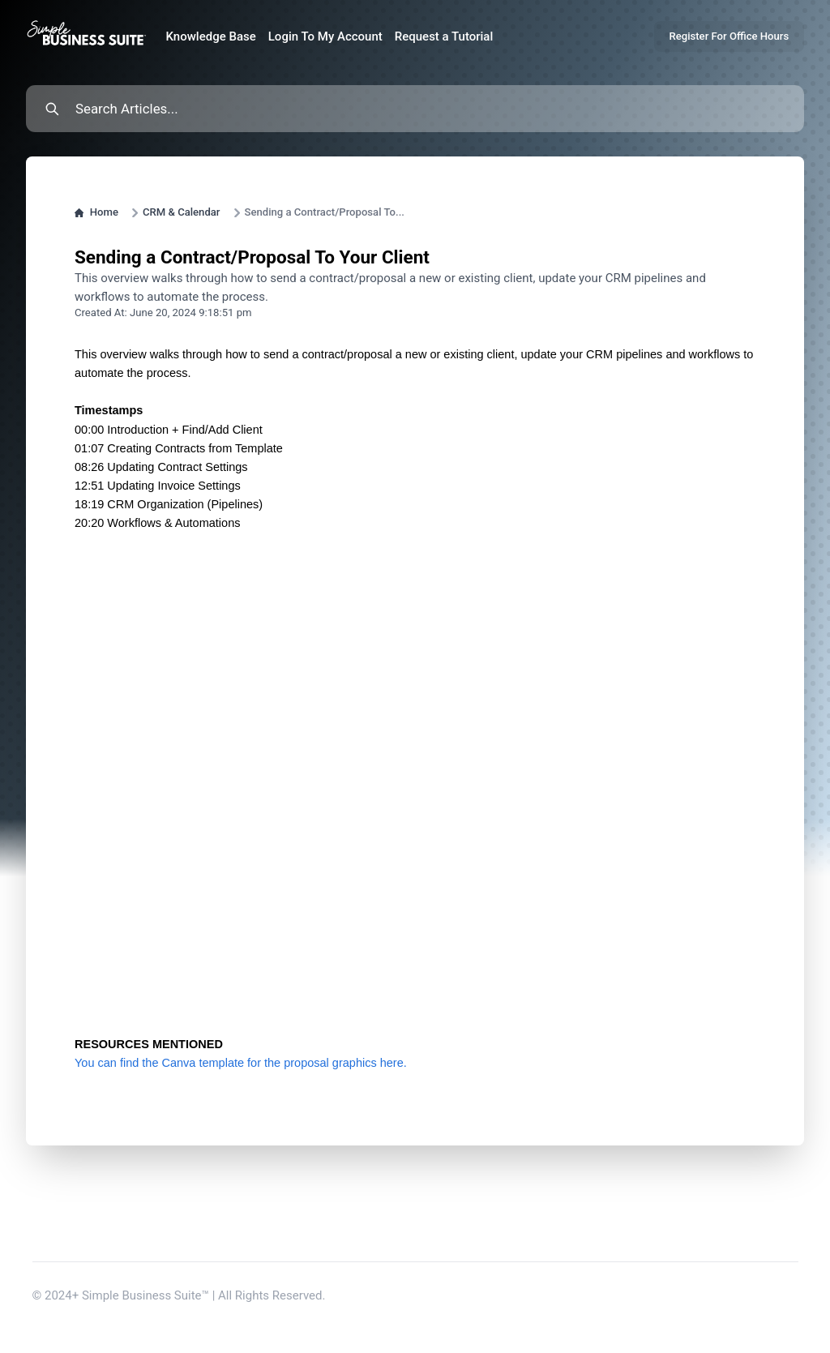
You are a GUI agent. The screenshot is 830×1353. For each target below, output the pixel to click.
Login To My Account (325, 36)
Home (96, 212)
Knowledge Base (211, 36)
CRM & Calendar (181, 212)
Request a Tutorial (444, 36)
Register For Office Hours (729, 36)
